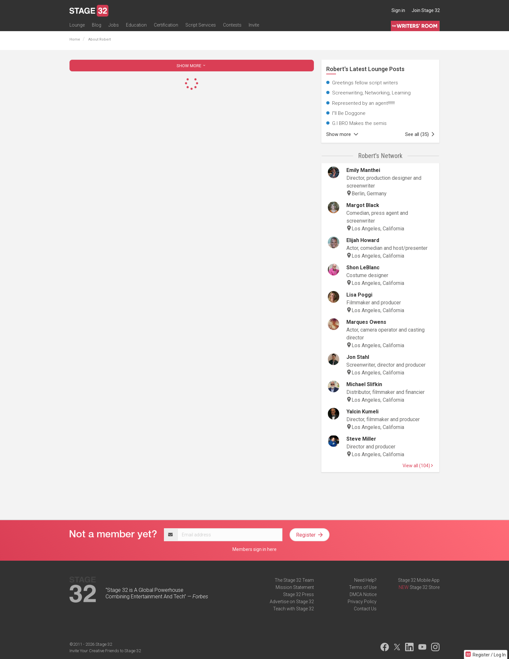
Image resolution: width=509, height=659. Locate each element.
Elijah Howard (362, 240)
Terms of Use (363, 587)
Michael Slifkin (364, 384)
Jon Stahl (357, 357)
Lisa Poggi (359, 295)
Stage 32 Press (298, 594)
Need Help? (365, 580)
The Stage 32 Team (294, 580)
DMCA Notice (363, 594)
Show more (342, 134)
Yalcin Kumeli (362, 412)
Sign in (398, 10)
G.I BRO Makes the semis (359, 123)
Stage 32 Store (425, 587)
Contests (232, 25)
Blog (96, 25)
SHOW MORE (191, 65)
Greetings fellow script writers (365, 83)
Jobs (113, 25)
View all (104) (418, 465)
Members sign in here (254, 549)
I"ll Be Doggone (349, 113)
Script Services (200, 25)
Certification (166, 25)
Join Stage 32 (426, 10)
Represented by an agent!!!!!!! (363, 103)
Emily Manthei (363, 170)
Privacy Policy (362, 601)
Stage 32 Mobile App (419, 580)
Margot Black (362, 205)
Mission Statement (295, 587)
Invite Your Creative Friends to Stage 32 (105, 650)
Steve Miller (361, 439)
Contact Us (365, 608)
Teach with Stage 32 (293, 608)
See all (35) (419, 134)
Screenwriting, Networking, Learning (371, 93)
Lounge (77, 25)
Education (136, 25)
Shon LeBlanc (362, 267)
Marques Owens (366, 322)
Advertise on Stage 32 (292, 601)
